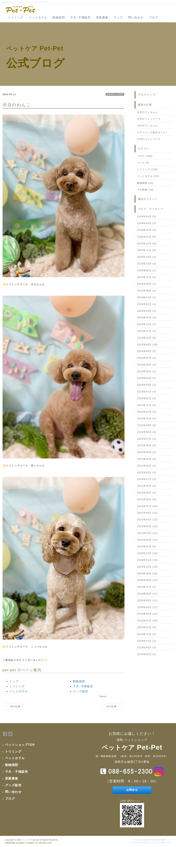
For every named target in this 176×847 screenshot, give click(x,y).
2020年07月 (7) (146, 587)
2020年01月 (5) (146, 627)
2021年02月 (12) (147, 539)
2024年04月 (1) (146, 297)
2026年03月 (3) (146, 223)
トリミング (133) (147, 169)
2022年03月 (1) (146, 465)
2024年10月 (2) (146, 263)
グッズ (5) (143, 162)
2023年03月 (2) (146, 384)
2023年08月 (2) (146, 351)
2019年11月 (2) (146, 641)
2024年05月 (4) (146, 290)
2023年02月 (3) (146, 391)
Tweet (102, 696)
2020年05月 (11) (147, 600)
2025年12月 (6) (146, 243)
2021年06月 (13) (147, 512)
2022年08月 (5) (146, 432)
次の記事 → (114, 706)
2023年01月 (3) (146, 398)
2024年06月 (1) (146, 283)
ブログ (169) (145, 156)
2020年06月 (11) (147, 593)
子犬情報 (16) (145, 189)
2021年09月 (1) (146, 492)
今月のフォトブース (149, 118)
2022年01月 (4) (146, 479)
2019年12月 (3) (146, 634)
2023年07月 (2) (146, 358)
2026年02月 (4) (146, 230)
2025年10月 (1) (146, 257)
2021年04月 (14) (147, 526)
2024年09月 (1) (146, 270)
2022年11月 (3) (146, 411)
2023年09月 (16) (147, 344)
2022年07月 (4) (146, 438)
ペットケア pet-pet (30, 840)
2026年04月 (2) (146, 216)
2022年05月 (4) (146, 452)
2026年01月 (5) (146, 236)
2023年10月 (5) (146, 337)
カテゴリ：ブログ (114, 94)
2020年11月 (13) (147, 560)
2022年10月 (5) (146, 418)
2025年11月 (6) (146, 250)
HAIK (169, 842)
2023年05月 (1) (146, 371)
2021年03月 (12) (147, 533)
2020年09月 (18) (147, 573)
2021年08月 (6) (146, 499)
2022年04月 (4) (146, 459)
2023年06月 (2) (146, 364)
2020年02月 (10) (147, 620)
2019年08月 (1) (146, 654)
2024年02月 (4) (146, 311)
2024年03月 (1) (146, 304)
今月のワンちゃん (147, 112)
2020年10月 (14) (147, 566)
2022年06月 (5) (146, 445)
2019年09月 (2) (146, 647)
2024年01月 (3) (146, 317)
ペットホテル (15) (148, 176)
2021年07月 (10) (147, 506)
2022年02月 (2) (146, 472)
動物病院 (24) (145, 183)
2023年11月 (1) (146, 331)
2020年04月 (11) (147, 607)
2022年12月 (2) (146, 405)
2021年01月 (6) (146, 546)
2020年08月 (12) (147, 580)
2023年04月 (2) (146, 378)
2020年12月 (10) (147, 553)
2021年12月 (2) (146, 486)
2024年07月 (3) (146, 277)
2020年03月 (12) (147, 613)
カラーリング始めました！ (152, 132)
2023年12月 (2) (146, 324)
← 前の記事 (13, 706)
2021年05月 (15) (147, 519)
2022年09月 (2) (146, 425)
